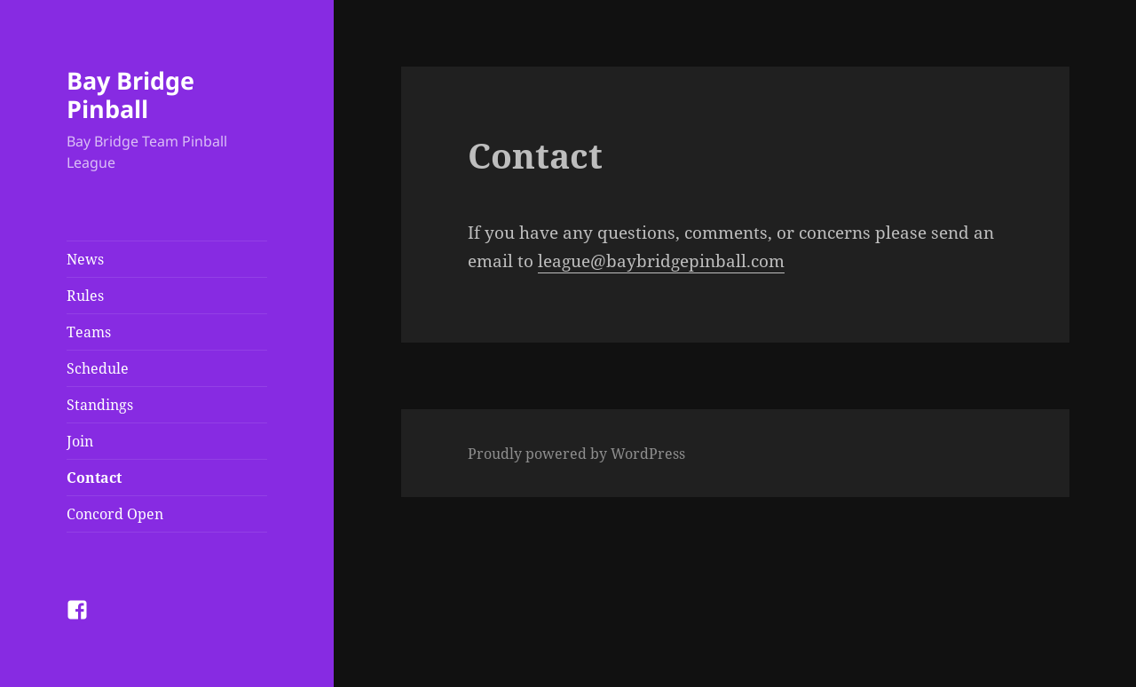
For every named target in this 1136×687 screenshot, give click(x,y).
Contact (94, 477)
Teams (89, 332)
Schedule (98, 368)
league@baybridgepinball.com (661, 260)
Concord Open (115, 514)
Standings (100, 405)
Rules (85, 295)
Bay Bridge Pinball (130, 94)
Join (80, 441)
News (85, 259)
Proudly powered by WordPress (576, 453)
